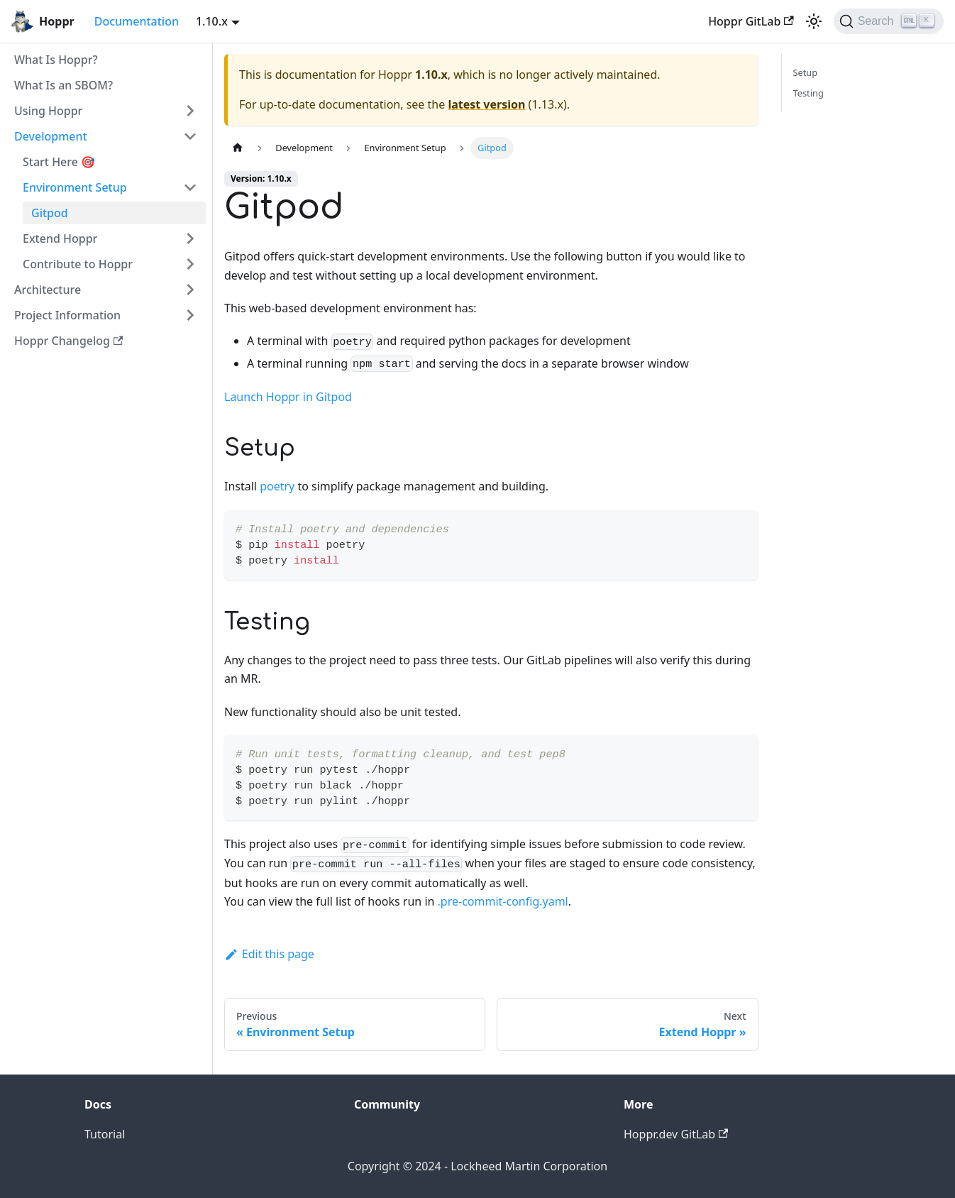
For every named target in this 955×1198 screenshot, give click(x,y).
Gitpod (49, 213)
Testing (808, 93)
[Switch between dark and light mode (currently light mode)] (813, 21)
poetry (277, 486)
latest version (486, 104)
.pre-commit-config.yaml (503, 901)
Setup (805, 72)
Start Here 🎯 (59, 162)
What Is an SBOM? (63, 85)
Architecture (47, 289)
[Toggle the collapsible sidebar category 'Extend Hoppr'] (190, 238)
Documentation (136, 21)
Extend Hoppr (60, 238)
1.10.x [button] (212, 21)
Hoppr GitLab (751, 21)
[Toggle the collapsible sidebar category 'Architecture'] (190, 289)
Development (50, 136)
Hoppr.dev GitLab (676, 1134)
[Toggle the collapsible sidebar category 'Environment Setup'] (190, 187)
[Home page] (237, 148)
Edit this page (269, 954)
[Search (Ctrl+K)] (889, 21)
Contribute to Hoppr (78, 264)
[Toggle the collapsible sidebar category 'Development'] (190, 136)
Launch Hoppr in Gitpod (288, 397)
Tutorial (104, 1134)
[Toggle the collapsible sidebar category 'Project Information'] (190, 315)
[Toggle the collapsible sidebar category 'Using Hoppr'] (190, 110)
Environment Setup (75, 187)
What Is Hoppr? (56, 59)
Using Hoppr (48, 111)
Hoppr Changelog (68, 340)
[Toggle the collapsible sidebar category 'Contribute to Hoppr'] (190, 264)
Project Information (67, 315)
